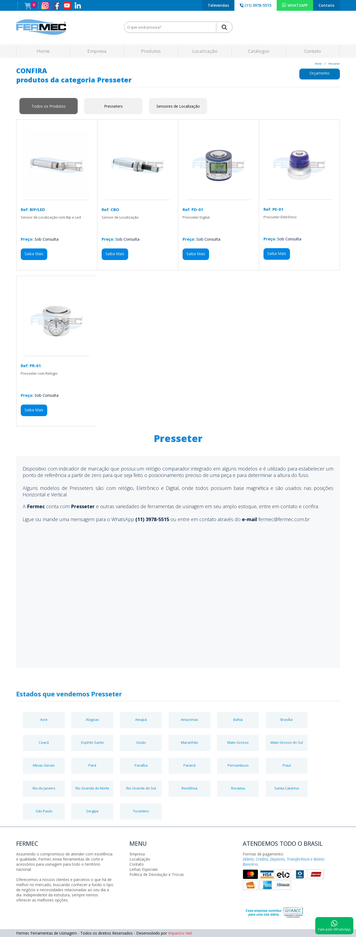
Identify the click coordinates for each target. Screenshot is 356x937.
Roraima (238, 788)
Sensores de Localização (178, 106)
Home (43, 51)
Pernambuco (238, 765)
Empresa (97, 51)
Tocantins (141, 811)
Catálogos (258, 51)
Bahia (238, 719)
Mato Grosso (238, 742)
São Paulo (44, 811)
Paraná (189, 765)
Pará (92, 765)
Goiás (141, 742)
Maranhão (189, 742)
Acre (43, 719)
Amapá (141, 719)
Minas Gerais (44, 765)
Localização (204, 51)
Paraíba (141, 765)
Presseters (113, 106)
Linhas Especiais (143, 869)
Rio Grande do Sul (141, 788)
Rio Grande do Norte (92, 788)
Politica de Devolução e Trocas (156, 874)
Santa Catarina (286, 788)
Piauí (287, 765)
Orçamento (320, 73)
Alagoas (92, 719)
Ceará (44, 742)
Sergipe (92, 811)
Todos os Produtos (49, 106)
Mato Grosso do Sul (287, 742)
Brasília (286, 719)
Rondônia (189, 788)
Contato (326, 5)
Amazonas (189, 719)
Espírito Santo (92, 742)
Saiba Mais (34, 253)
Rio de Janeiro (44, 788)
